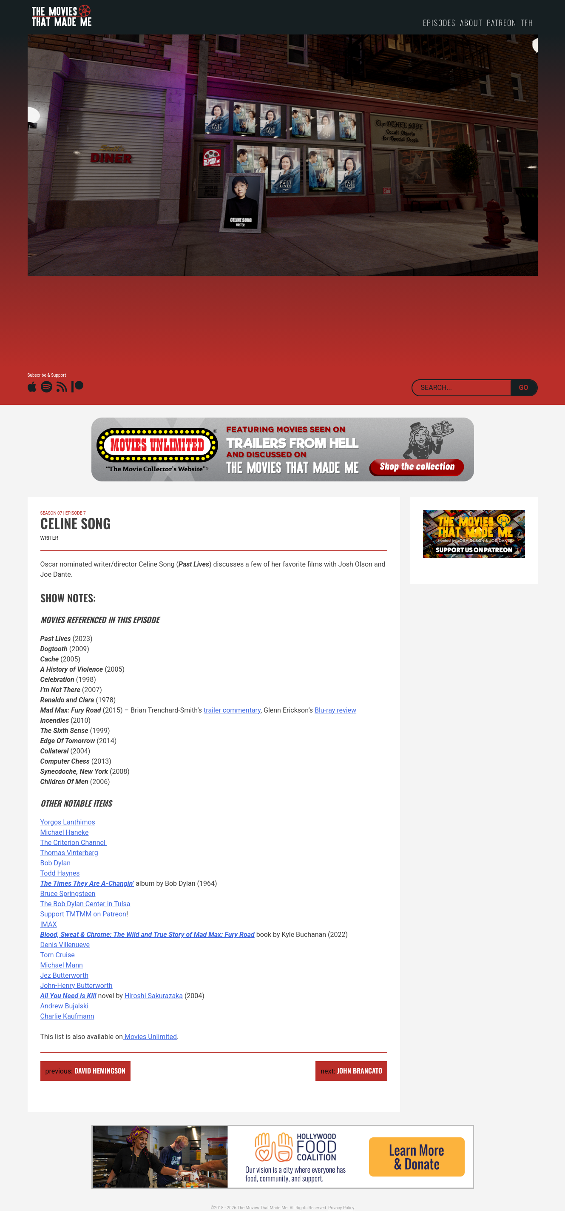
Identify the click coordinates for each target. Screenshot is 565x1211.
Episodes (439, 22)
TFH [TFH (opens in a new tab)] (527, 22)
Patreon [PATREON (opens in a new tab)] (502, 22)
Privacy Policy (341, 1207)
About (471, 22)
